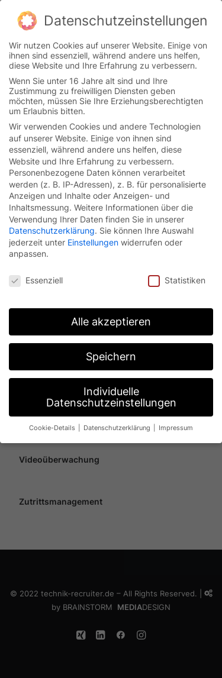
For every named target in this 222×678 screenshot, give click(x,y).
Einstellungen (92, 236)
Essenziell (36, 274)
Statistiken (176, 274)
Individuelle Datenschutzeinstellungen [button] (111, 391)
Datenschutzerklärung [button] (117, 422)
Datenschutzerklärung (52, 224)
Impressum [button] (176, 422)
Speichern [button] (111, 350)
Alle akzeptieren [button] (111, 315)
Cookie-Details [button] (53, 422)
